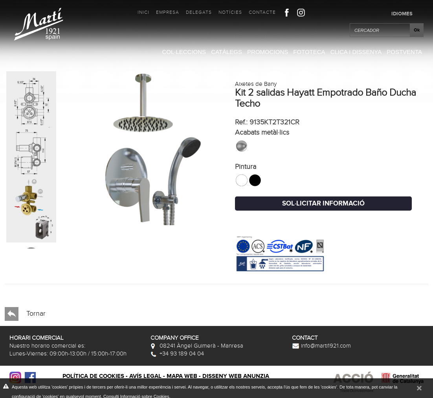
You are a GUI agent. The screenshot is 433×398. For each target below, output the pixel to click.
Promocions (267, 51)
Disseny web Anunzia (235, 376)
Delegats (199, 12)
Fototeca (309, 51)
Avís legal (145, 376)
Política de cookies (93, 376)
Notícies (230, 12)
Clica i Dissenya (356, 51)
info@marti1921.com (321, 345)
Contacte (262, 12)
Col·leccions (184, 51)
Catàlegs (226, 51)
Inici (143, 12)
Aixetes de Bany (256, 83)
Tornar (25, 314)
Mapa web (182, 376)
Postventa (404, 51)
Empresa (167, 12)
